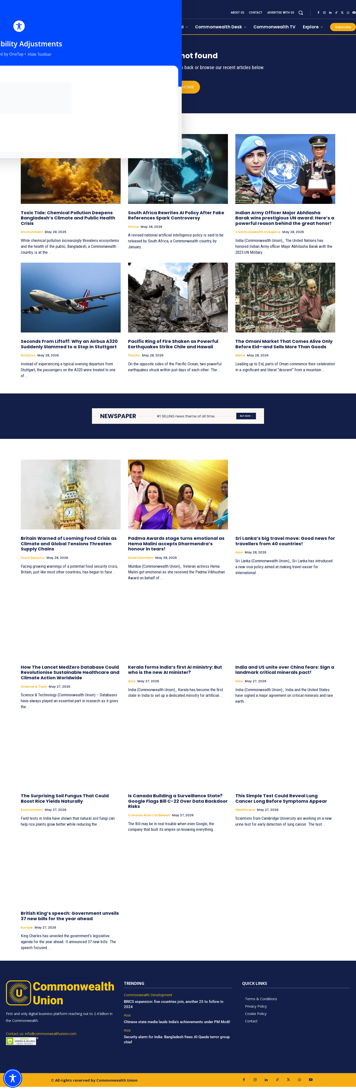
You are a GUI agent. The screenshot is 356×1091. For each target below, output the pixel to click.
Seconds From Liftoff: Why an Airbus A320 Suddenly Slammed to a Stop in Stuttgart (69, 348)
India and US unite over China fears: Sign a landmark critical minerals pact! (284, 674)
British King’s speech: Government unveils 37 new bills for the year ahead (70, 920)
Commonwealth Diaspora (257, 236)
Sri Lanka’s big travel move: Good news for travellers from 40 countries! (285, 545)
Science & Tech (34, 691)
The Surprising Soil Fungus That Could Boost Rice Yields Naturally (65, 802)
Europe (27, 932)
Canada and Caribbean (149, 819)
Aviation (28, 360)
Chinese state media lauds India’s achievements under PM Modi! (177, 1026)
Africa (133, 231)
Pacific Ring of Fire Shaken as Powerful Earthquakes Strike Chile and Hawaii (173, 348)
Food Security (32, 562)
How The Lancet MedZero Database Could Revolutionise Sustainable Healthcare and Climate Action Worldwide (70, 676)
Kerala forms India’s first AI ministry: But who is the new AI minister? (175, 674)
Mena (240, 360)
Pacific (134, 360)
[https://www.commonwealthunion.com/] (57, 17)
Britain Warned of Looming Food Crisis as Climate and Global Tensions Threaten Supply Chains (69, 547)
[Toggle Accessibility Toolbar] (13, 1078)
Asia (239, 557)
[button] (301, 13)
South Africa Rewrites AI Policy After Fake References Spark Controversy (176, 219)
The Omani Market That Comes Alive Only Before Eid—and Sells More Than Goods (284, 348)
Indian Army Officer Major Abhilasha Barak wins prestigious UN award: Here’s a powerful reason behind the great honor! (284, 222)
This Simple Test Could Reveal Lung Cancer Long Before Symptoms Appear (281, 802)
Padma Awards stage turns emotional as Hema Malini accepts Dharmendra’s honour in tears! (176, 547)
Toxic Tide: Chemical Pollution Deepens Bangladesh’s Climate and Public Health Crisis (68, 222)
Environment (32, 236)
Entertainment (140, 562)
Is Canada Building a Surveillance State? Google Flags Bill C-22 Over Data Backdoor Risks (178, 805)
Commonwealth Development (148, 999)
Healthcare (245, 814)
